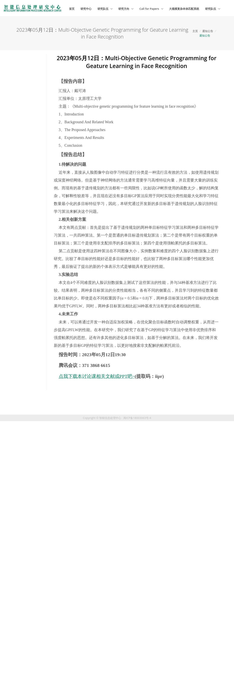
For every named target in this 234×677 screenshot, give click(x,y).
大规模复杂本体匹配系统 (184, 9)
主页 (195, 31)
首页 (71, 9)
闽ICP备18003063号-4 (137, 418)
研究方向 (124, 9)
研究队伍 (103, 9)
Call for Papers (149, 9)
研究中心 (86, 9)
